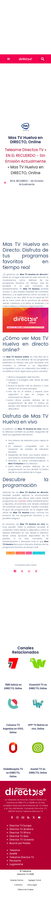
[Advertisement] (25, 27)
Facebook (20, 553)
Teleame (15, 850)
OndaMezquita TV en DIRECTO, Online (13, 773)
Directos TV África (20, 832)
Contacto (18, 885)
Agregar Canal (34, 880)
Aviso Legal (32, 885)
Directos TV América (21, 829)
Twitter (29, 553)
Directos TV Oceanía (22, 839)
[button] (8, 59)
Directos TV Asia (19, 836)
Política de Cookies (25, 889)
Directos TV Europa (20, 825)
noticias (22, 501)
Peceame (15, 860)
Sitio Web (10, 553)
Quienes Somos (16, 880)
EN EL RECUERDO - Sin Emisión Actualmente (27, 182)
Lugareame (16, 864)
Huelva (45, 300)
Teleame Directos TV (24, 149)
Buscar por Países (20, 843)
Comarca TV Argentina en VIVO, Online (13, 728)
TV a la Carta (39, 553)
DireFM (13, 853)
